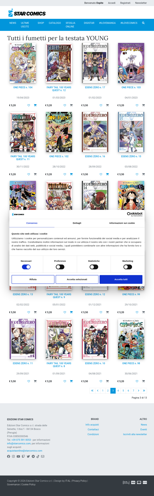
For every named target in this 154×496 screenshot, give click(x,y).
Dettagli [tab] (77, 223)
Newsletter (141, 3)
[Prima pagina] (92, 391)
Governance (13, 484)
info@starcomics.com (19, 443)
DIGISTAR (89, 23)
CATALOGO (55, 23)
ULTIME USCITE (25, 25)
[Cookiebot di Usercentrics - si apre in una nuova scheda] (129, 214)
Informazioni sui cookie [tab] (122, 223)
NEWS (12, 23)
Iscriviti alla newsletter (135, 434)
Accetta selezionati (77, 279)
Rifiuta (33, 279)
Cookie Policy (28, 484)
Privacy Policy (79, 480)
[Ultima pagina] (144, 391)
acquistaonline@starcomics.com (24, 450)
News (144, 424)
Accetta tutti (121, 279)
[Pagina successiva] (138, 391)
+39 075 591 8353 (21, 439)
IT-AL (68, 480)
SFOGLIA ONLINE (70, 25)
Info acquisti (92, 424)
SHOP (41, 23)
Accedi (112, 3)
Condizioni (93, 434)
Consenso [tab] (31, 223)
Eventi (143, 429)
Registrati (125, 3)
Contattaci (93, 429)
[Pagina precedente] (97, 391)
